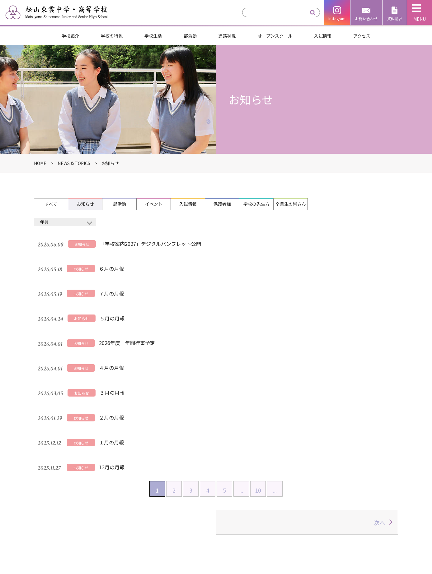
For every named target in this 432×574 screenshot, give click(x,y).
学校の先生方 (256, 204)
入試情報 (322, 36)
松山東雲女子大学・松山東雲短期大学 (335, 526)
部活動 (190, 36)
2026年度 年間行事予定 (123, 299)
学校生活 (153, 36)
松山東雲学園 (308, 515)
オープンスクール (275, 36)
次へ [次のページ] (379, 426)
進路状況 (227, 36)
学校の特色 (112, 36)
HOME (118, 491)
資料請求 (394, 18)
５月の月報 (108, 283)
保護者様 (222, 204)
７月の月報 (107, 268)
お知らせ (85, 204)
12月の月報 (108, 375)
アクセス (361, 36)
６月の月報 (107, 253)
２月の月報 (107, 344)
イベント (153, 204)
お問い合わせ (366, 18)
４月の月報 (107, 314)
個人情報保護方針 (248, 526)
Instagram (336, 18)
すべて (51, 204)
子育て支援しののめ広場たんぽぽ (330, 548)
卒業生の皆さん (290, 204)
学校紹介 (70, 36)
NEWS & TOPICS (74, 163)
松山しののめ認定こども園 (323, 536)
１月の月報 (107, 360)
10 (258, 394)
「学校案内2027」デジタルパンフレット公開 (146, 238)
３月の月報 (108, 329)
